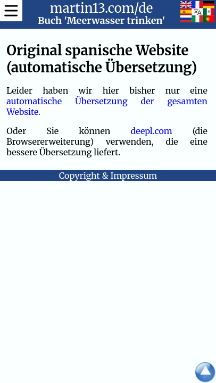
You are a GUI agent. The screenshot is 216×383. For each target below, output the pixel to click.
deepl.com (151, 131)
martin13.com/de (101, 8)
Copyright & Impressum (108, 175)
